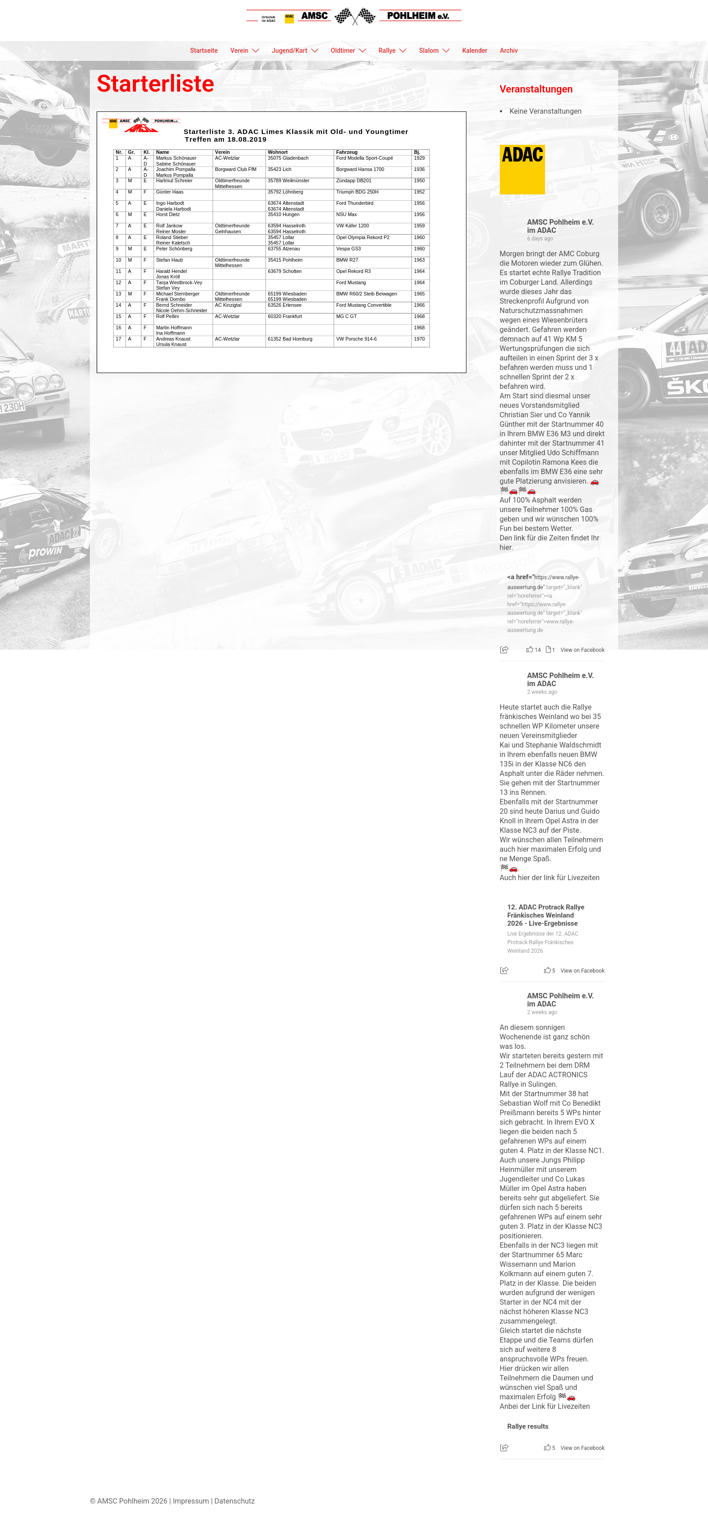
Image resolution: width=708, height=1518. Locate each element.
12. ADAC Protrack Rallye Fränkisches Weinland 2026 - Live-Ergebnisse (546, 915)
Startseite (204, 50)
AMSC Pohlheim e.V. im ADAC (560, 226)
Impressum (191, 1501)
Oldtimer (343, 50)
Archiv (509, 50)
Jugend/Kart (289, 50)
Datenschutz (234, 1501)
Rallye (387, 50)
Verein (239, 50)
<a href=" (521, 577)
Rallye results (528, 1426)
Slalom (428, 50)
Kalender (475, 50)
